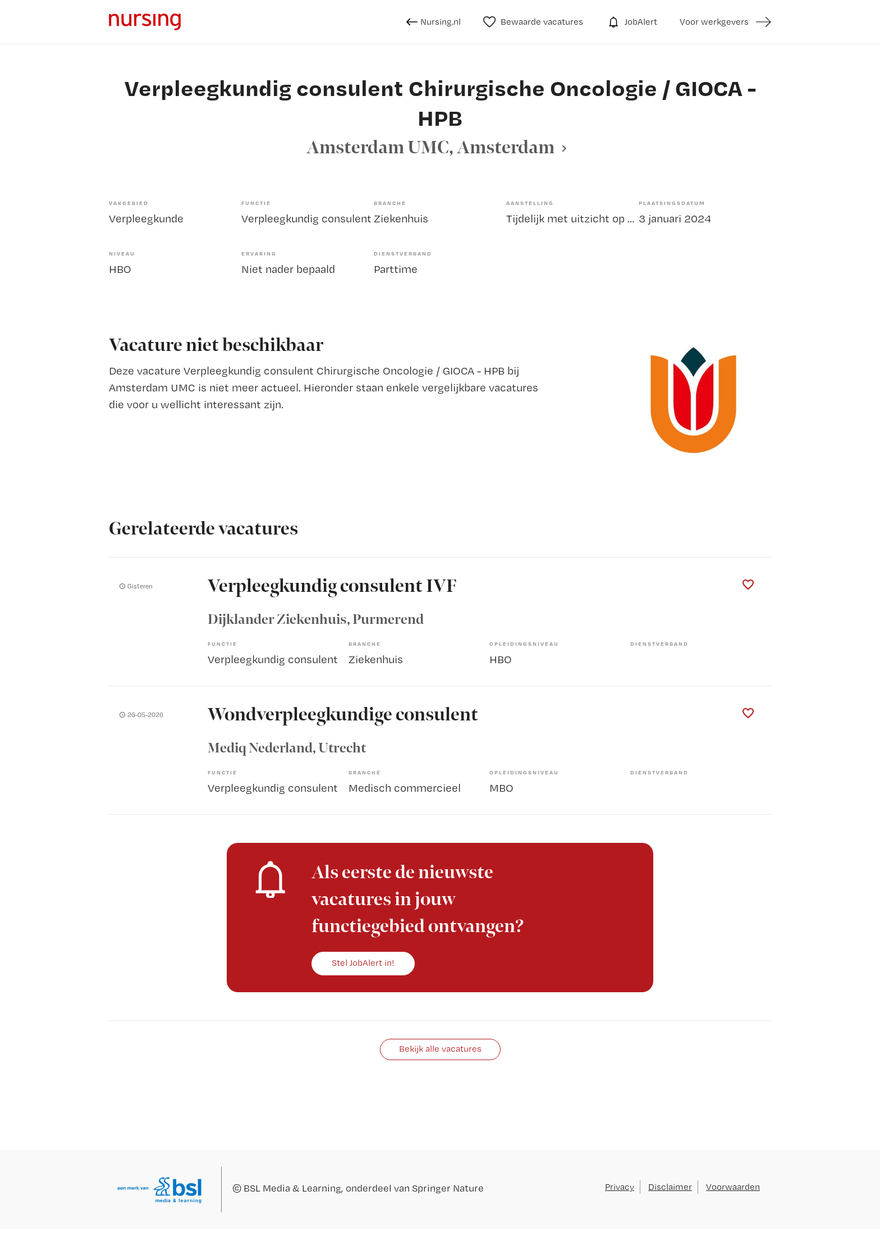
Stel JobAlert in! (363, 962)
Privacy (619, 1186)
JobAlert (631, 22)
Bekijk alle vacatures (440, 1048)
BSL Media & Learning (292, 1188)
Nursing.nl (433, 22)
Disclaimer (670, 1186)
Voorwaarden (733, 1186)
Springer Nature (448, 1188)
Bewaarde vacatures (533, 22)
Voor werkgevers (714, 21)
